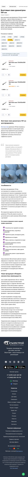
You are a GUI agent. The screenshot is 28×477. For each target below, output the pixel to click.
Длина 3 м (4, 46)
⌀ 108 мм (22, 36)
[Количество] (6, 74)
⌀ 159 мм (10, 39)
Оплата (14, 394)
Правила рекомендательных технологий (14, 436)
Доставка (14, 396)
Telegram (14, 384)
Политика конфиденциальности (14, 431)
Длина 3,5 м (11, 46)
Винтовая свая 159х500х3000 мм (17, 83)
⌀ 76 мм (9, 36)
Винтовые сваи (5, 126)
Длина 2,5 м (19, 42)
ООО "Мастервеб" (14, 468)
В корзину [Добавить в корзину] (23, 74)
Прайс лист (14, 410)
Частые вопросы (14, 405)
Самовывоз (14, 399)
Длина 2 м (12, 42)
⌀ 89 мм (15, 36)
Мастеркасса (19, 451)
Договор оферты (14, 442)
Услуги (14, 413)
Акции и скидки (14, 407)
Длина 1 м (17, 39)
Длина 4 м (19, 46)
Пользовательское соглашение (14, 433)
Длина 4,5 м (4, 49)
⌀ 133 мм (4, 39)
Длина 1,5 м (4, 42)
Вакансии (14, 421)
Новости (14, 418)
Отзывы (14, 416)
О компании (14, 391)
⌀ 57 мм (3, 36)
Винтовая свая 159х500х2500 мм (17, 63)
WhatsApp (14, 381)
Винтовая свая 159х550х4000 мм (17, 103)
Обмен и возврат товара (14, 402)
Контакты (14, 424)
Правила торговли (14, 439)
